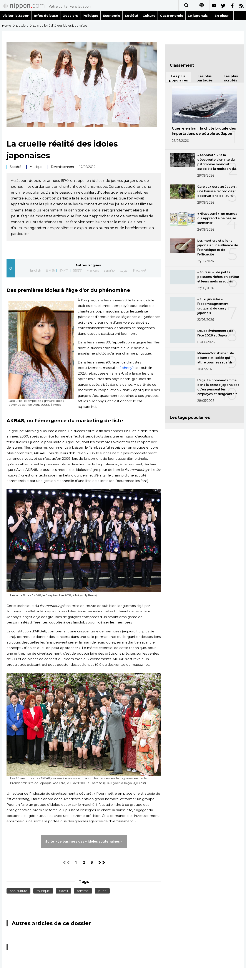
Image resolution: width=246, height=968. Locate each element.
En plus (221, 16)
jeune (102, 891)
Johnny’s (127, 368)
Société (131, 16)
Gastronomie (171, 16)
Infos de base (46, 16)
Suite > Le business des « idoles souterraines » (83, 841)
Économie (111, 16)
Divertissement (62, 167)
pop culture (18, 891)
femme (83, 891)
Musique (36, 167)
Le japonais (198, 16)
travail (63, 891)
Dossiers (70, 16)
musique (43, 891)
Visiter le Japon (15, 16)
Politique (90, 16)
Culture (149, 16)
